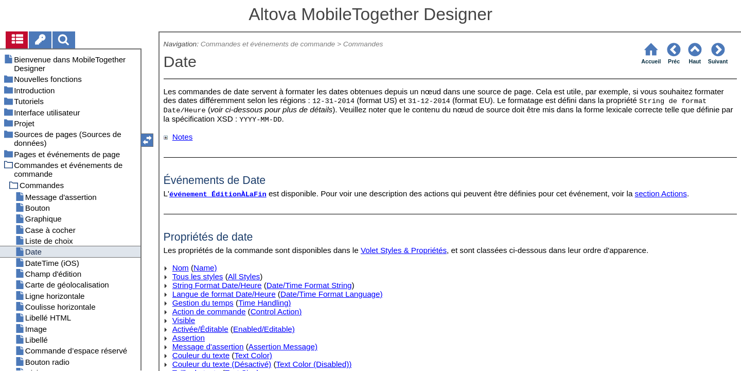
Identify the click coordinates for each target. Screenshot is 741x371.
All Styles (244, 276)
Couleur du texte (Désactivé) (221, 364)
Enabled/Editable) (264, 329)
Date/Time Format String (309, 285)
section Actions (661, 193)
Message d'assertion (208, 346)
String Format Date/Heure (217, 285)
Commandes (363, 44)
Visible (183, 320)
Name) (205, 267)
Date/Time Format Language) (331, 294)
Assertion (188, 337)
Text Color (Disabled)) (313, 364)
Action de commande (209, 311)
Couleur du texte (201, 355)
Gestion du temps (203, 302)
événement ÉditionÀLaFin (218, 194)
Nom (180, 267)
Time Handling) (264, 302)
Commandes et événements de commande (268, 44)
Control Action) (276, 311)
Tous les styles (197, 276)
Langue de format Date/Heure (224, 294)
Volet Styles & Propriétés (404, 250)
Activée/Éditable (200, 329)
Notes (182, 136)
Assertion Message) (283, 346)
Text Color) (253, 355)
